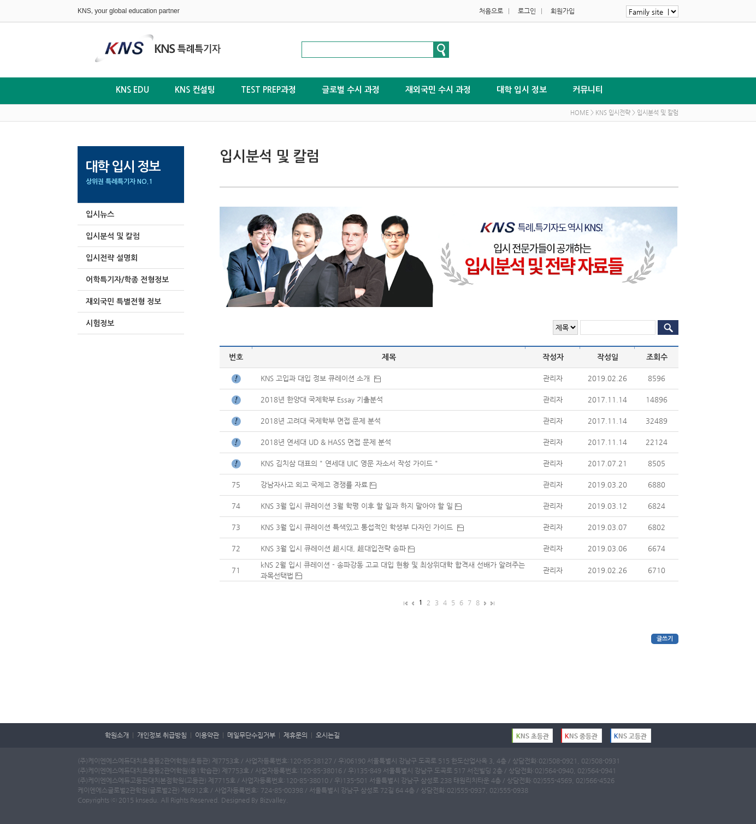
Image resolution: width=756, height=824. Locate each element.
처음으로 (491, 11)
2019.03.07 (607, 527)
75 (236, 484)
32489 (657, 421)
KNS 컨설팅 (195, 90)
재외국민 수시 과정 (438, 90)
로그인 (527, 11)
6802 (656, 527)
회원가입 (563, 11)
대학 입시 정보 (522, 90)
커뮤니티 (587, 90)
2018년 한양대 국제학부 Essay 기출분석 (323, 399)
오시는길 (328, 735)
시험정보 (100, 323)
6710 (656, 570)
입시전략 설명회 (112, 258)
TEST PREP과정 (268, 90)
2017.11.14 (607, 399)
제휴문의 (296, 735)
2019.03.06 (607, 548)
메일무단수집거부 (251, 735)
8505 (656, 463)
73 (236, 527)
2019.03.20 (607, 484)
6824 (656, 506)
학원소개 (117, 735)
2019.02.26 (607, 378)
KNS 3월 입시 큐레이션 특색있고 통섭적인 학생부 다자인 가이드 (362, 527)
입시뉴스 (100, 214)
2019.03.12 (607, 506)
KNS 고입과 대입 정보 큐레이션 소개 (321, 378)
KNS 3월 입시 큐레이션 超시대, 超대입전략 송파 (338, 548)
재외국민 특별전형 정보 (123, 301)
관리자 (553, 378)
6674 (656, 548)
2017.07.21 (607, 463)
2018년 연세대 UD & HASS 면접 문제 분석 (327, 442)
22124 (657, 442)
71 (236, 570)
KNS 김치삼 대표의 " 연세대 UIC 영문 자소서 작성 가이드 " (350, 463)
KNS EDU (132, 90)
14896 (657, 399)
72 (236, 548)
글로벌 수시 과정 (351, 90)
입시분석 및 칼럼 (113, 236)
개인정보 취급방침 (162, 735)
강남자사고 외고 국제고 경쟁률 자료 (318, 484)
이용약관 (207, 735)
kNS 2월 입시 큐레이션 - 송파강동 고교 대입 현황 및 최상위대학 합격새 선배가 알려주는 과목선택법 (393, 570)
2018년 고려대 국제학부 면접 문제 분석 (322, 421)
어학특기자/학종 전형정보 (127, 280)
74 (236, 506)
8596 (656, 378)
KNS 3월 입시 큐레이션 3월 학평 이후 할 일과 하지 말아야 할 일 (361, 506)
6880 (656, 484)
